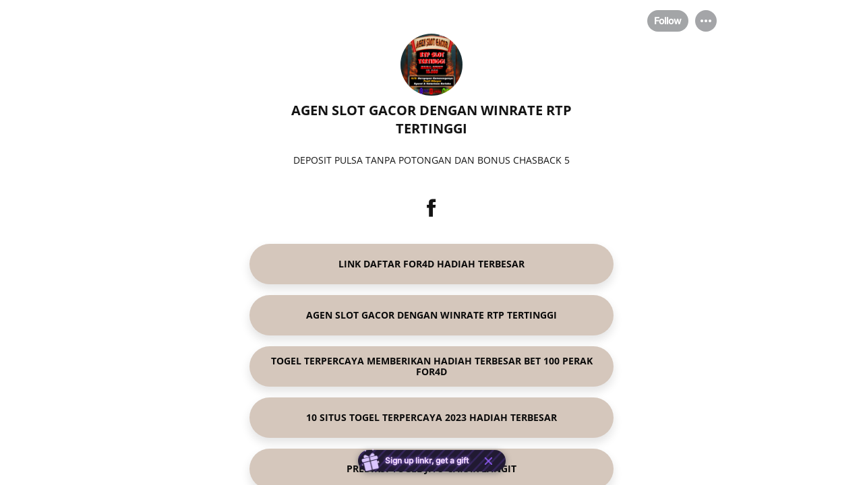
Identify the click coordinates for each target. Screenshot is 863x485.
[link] (431, 264)
